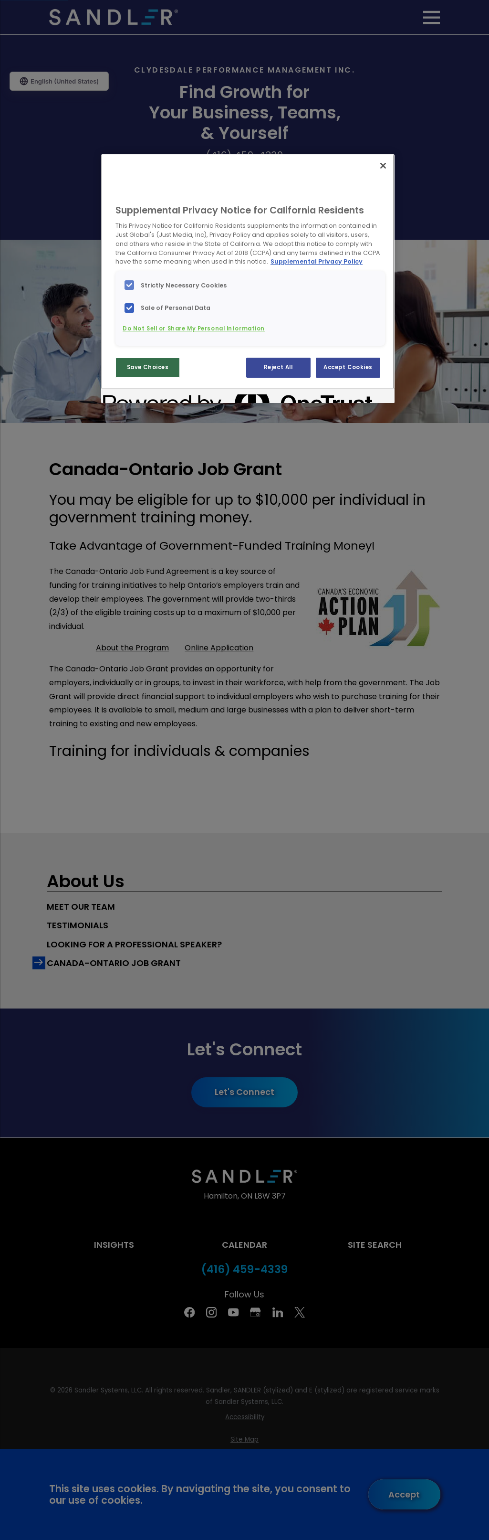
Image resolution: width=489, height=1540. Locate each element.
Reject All (278, 367)
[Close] (383, 165)
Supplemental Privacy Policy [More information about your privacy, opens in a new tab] (317, 261)
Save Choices (148, 367)
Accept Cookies (348, 367)
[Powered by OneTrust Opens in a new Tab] (137, 397)
